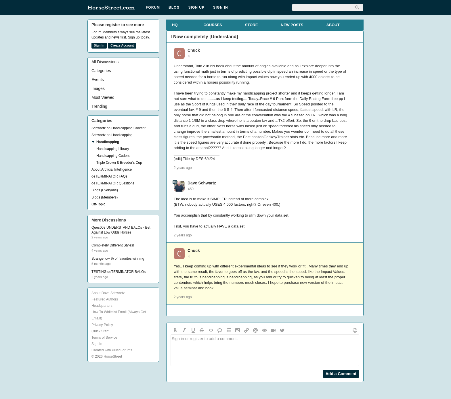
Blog (174, 7)
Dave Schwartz (202, 183)
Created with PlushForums (111, 350)
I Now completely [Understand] (204, 36)
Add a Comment (341, 373)
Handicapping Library (112, 149)
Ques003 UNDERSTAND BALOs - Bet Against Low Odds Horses (120, 229)
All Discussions (105, 61)
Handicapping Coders (112, 156)
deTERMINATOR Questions (112, 183)
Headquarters (101, 306)
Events (97, 79)
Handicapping (107, 142)
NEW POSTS (292, 25)
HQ (175, 25)
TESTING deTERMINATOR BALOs (118, 272)
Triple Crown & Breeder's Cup (119, 163)
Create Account (122, 45)
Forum (153, 7)
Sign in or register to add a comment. (265, 350)
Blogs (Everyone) (104, 190)
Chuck (194, 50)
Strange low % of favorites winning (117, 259)
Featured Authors (104, 299)
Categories (101, 70)
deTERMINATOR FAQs (109, 176)
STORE (251, 25)
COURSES (213, 25)
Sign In (220, 7)
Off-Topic (98, 204)
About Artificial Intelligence (111, 169)
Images (98, 88)
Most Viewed (102, 97)
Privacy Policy (102, 325)
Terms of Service (104, 338)
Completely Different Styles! (112, 245)
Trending (99, 106)
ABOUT (332, 25)
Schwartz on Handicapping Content (118, 128)
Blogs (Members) (104, 197)
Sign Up (196, 7)
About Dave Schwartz (108, 293)
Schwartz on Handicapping (112, 135)
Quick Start (99, 331)
